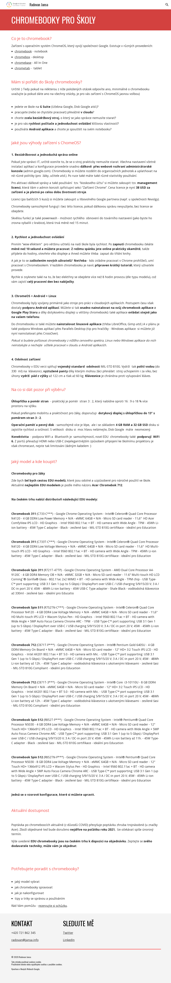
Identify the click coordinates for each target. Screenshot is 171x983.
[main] (85, 19)
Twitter (68, 933)
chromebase (23, 63)
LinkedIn (69, 940)
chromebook (23, 51)
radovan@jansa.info (25, 940)
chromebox (22, 57)
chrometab (22, 68)
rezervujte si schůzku (52, 906)
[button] (167, 5)
